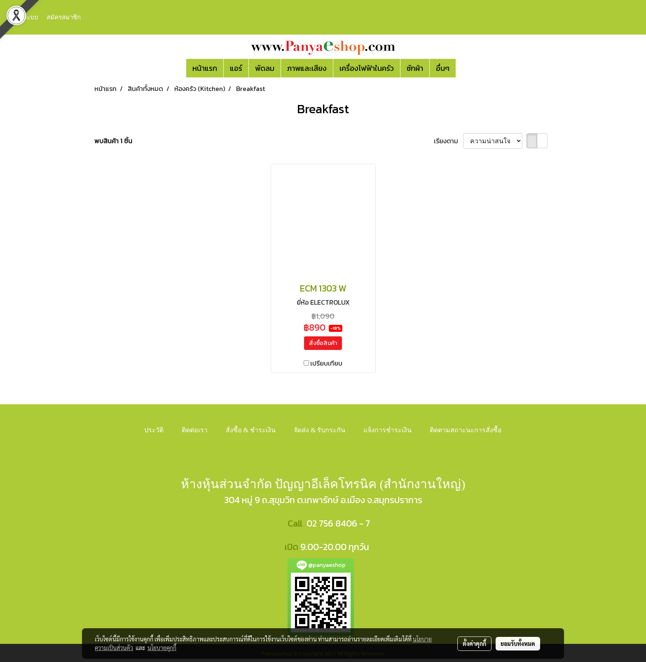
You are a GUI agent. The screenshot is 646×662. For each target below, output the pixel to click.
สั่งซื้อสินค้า (323, 343)
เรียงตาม (448, 141)
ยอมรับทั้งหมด (518, 643)
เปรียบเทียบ (326, 363)
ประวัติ (154, 430)
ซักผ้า (415, 68)
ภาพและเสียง (307, 68)
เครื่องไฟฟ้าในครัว (366, 68)
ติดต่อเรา (195, 430)
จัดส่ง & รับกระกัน (319, 430)
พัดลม (264, 68)
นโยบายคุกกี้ (161, 647)
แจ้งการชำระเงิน (387, 430)
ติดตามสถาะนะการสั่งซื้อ (466, 430)
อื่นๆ (442, 68)
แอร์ (236, 68)
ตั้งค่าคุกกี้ (474, 643)
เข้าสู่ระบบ (24, 17)
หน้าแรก (204, 68)
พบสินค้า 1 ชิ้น (113, 141)
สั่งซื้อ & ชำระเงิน (251, 430)
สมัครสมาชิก (64, 17)
